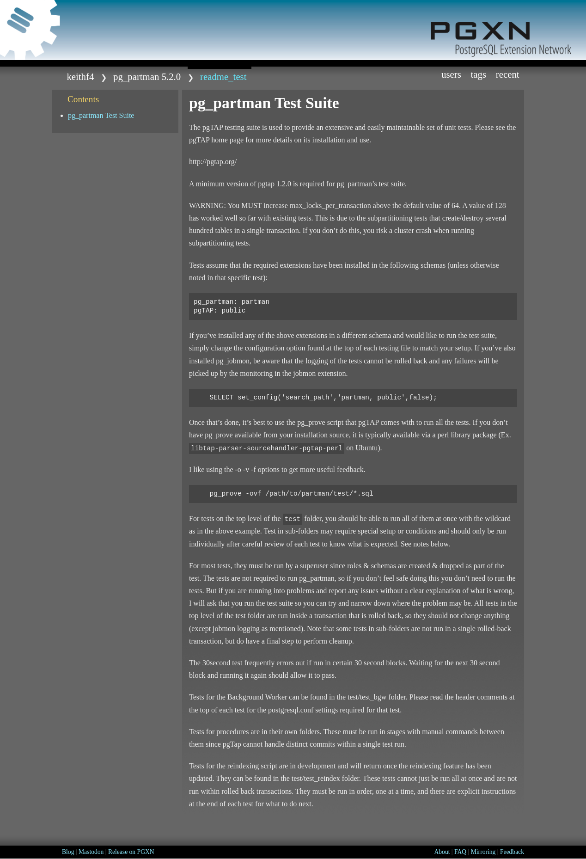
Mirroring (483, 851)
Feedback (512, 851)
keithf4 (80, 76)
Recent (507, 74)
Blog (68, 851)
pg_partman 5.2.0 (147, 76)
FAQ (460, 851)
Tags (479, 74)
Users (451, 74)
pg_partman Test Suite (101, 115)
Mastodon (91, 851)
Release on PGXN (131, 851)
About (442, 851)
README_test (223, 76)
